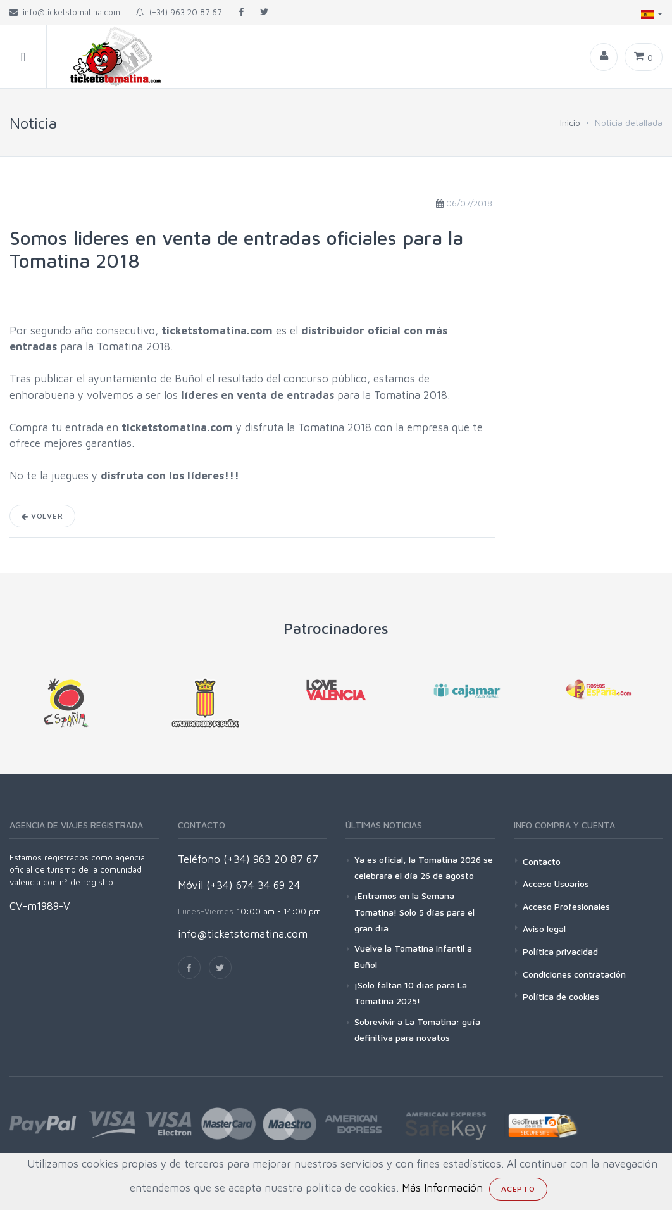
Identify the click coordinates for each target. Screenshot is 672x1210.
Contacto (542, 861)
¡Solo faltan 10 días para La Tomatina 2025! (410, 993)
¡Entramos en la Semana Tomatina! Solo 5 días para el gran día (414, 911)
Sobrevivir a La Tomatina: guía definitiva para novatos (417, 1029)
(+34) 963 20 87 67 (178, 12)
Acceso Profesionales (566, 906)
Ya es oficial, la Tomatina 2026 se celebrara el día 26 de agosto (423, 867)
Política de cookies (561, 996)
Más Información (442, 1188)
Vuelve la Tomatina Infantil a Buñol (413, 956)
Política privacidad (560, 951)
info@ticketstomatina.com (243, 934)
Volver (42, 515)
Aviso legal (544, 928)
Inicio (570, 122)
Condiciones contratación (574, 974)
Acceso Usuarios (556, 883)
